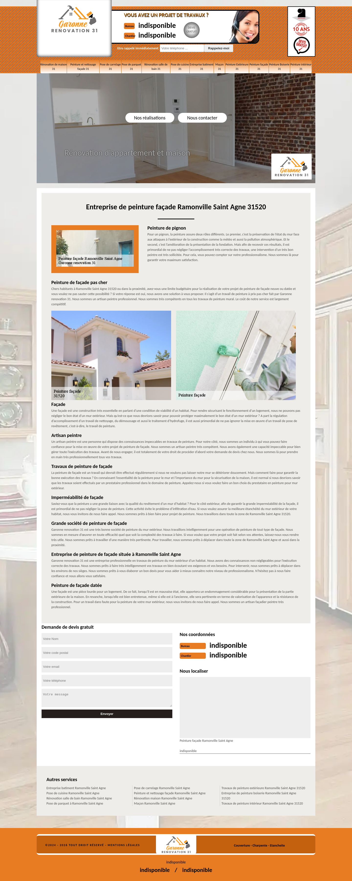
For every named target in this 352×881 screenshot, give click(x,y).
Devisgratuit (191, 29)
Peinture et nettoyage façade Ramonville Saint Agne (170, 793)
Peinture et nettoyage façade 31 (83, 67)
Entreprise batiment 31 (201, 67)
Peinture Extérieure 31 (237, 67)
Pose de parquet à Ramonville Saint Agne (74, 803)
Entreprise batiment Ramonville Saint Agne (76, 788)
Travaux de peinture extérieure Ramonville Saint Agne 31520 (263, 788)
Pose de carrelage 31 (110, 67)
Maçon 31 (219, 67)
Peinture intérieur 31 (300, 67)
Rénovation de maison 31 (53, 67)
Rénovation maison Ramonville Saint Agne (163, 798)
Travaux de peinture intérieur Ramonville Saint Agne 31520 (262, 803)
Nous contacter (202, 118)
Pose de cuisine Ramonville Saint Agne (72, 793)
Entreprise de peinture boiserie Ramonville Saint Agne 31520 (258, 795)
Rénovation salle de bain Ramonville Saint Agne (79, 798)
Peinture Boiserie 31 (279, 67)
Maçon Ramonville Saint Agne (154, 803)
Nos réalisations (149, 118)
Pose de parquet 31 (131, 67)
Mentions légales (124, 845)
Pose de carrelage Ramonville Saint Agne (162, 788)
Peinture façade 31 (259, 67)
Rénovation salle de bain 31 (156, 67)
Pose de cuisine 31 (180, 67)
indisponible (157, 25)
